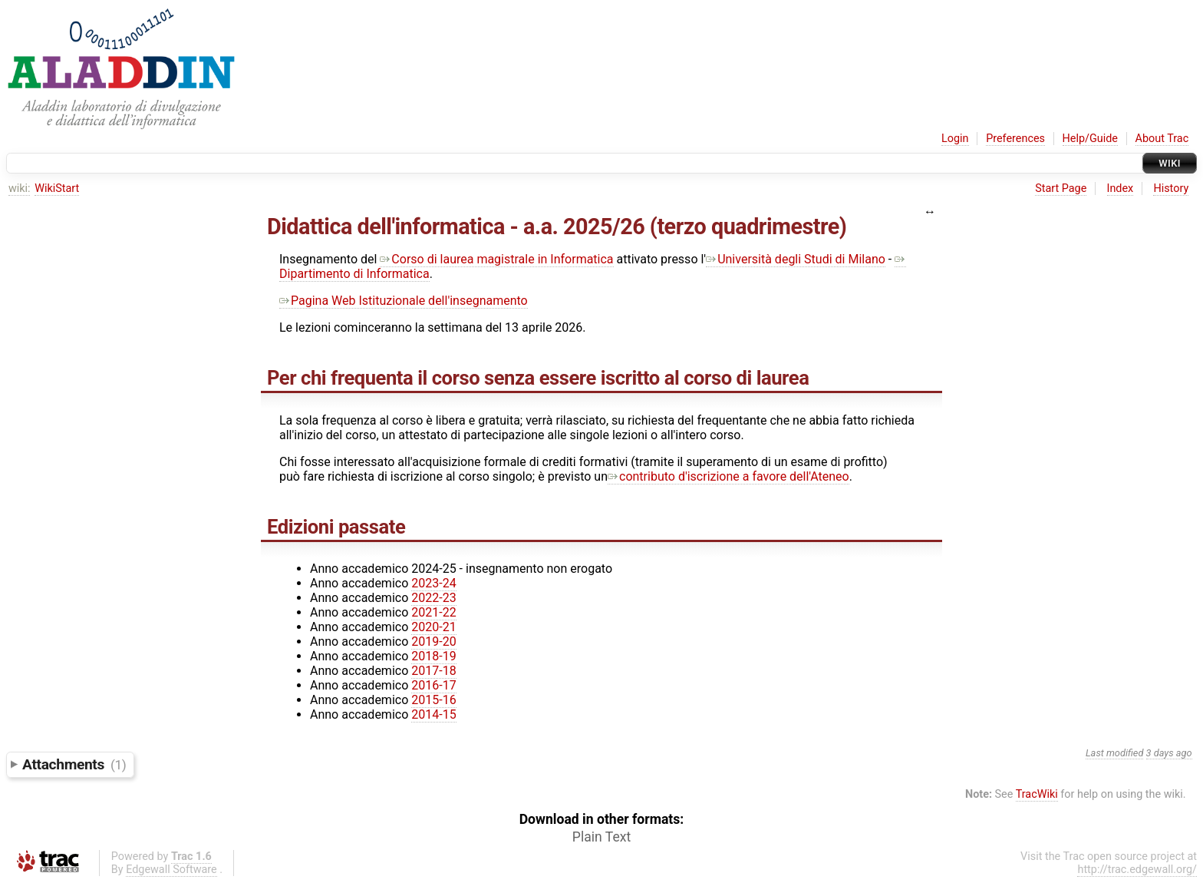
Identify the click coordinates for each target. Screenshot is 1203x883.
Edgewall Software (171, 869)
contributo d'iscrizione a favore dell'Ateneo (728, 476)
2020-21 (433, 627)
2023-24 (433, 583)
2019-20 (433, 641)
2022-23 (433, 597)
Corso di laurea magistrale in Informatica (496, 259)
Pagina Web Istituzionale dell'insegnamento (403, 300)
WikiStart (57, 188)
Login (955, 138)
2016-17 (433, 685)
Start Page (1060, 188)
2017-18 (433, 670)
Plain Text (601, 837)
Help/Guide (1090, 138)
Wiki (1170, 163)
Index (1120, 188)
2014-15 (433, 714)
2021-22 (433, 612)
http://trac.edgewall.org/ (1137, 869)
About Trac (1162, 138)
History (1170, 188)
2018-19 (433, 656)
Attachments (74, 764)
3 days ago (1169, 753)
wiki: (19, 188)
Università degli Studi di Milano (795, 259)
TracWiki (1037, 794)
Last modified (1115, 753)
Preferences (1015, 138)
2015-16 (433, 700)
